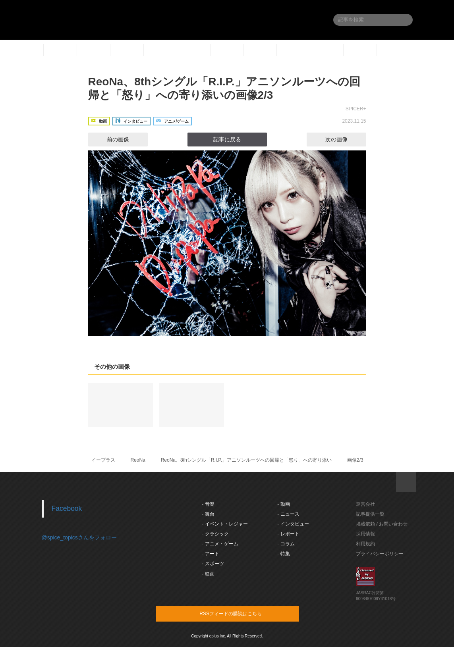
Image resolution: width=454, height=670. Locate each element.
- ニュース (288, 514)
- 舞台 (208, 514)
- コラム (285, 544)
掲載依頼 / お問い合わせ (382, 524)
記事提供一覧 (370, 514)
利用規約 (365, 544)
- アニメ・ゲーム (220, 544)
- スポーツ (213, 563)
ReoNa (137, 460)
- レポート (288, 534)
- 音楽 (208, 504)
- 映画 (208, 574)
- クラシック (215, 534)
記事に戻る (227, 139)
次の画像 (343, 139)
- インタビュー (293, 524)
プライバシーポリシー (380, 553)
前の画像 (111, 139)
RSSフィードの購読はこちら (242, 613)
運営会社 (365, 504)
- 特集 (283, 553)
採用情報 (365, 534)
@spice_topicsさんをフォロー (79, 537)
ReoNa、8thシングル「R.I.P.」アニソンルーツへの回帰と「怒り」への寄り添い (246, 460)
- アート (210, 553)
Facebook (67, 508)
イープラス (103, 460)
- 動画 (283, 504)
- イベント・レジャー (224, 524)
